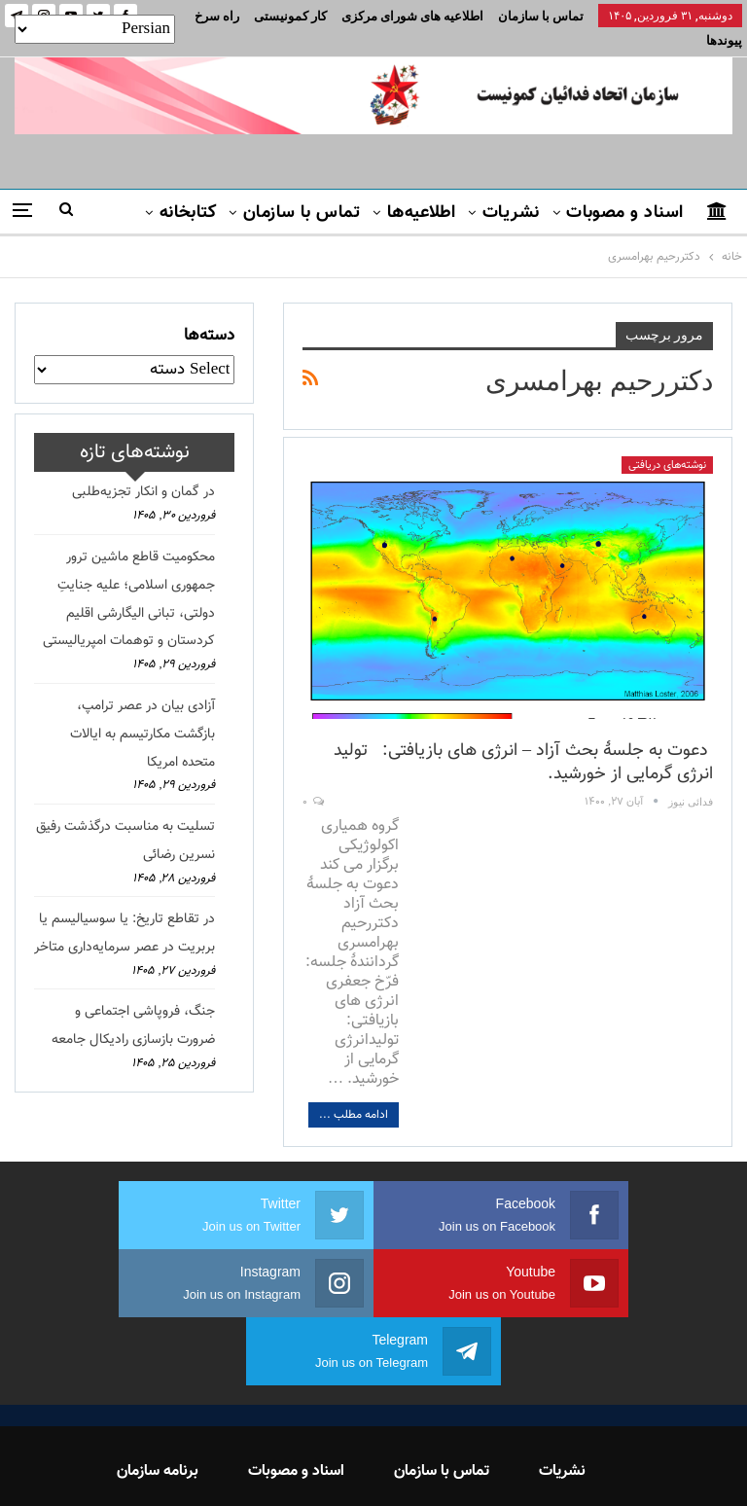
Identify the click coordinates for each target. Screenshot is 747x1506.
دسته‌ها (209, 312)
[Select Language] (95, 29)
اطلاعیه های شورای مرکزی (412, 16)
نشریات (511, 189)
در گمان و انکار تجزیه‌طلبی (143, 469)
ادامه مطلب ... (353, 1091)
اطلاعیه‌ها (421, 189)
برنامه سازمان (157, 1380)
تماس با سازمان (541, 16)
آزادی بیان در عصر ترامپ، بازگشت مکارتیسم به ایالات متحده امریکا (142, 711)
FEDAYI (330, 1466)
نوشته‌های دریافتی (667, 442)
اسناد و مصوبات (624, 189)
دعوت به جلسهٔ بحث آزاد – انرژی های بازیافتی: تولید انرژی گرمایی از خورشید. (523, 739)
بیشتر (306, 16)
